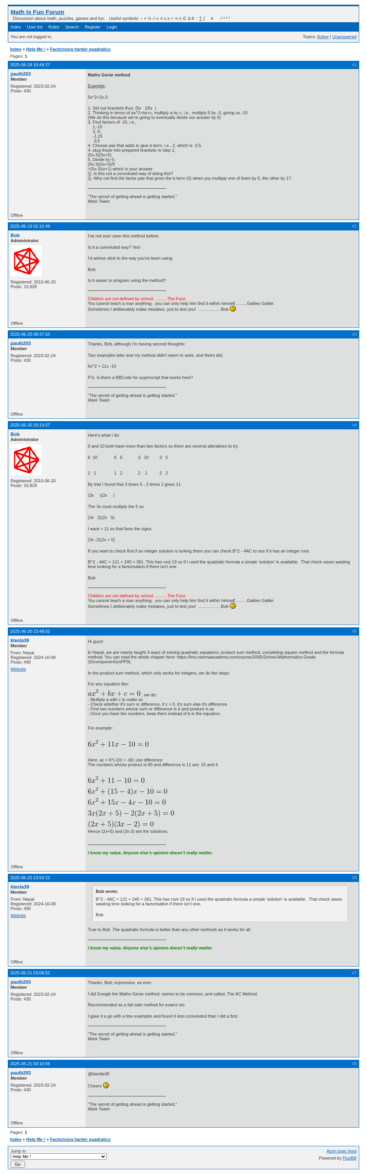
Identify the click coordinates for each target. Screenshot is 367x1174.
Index (16, 27)
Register (93, 27)
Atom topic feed (341, 1151)
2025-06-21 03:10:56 (30, 1063)
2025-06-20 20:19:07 (30, 425)
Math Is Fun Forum (37, 12)
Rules (53, 27)
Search (72, 27)
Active (323, 36)
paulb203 (21, 74)
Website (18, 669)
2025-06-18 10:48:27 (30, 64)
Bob (15, 235)
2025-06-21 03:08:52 (30, 972)
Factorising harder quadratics (80, 49)
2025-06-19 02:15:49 (30, 226)
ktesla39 (20, 640)
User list (35, 27)
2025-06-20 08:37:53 (30, 334)
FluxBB (349, 1158)
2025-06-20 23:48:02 (30, 631)
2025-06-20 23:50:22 (30, 877)
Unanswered (344, 36)
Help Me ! (35, 49)
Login (112, 27)
